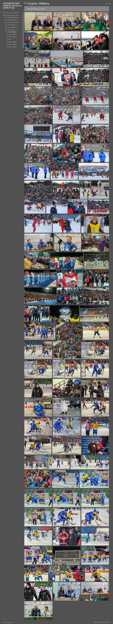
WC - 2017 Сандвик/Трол (11, 22)
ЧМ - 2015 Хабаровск (10, 27)
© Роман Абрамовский (7, 622)
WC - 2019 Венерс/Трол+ (11, 17)
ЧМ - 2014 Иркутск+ (10, 30)
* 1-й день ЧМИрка (11, 32)
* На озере (9, 39)
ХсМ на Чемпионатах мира (10, 15)
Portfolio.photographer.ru (105, 622)
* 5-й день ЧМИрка (11, 44)
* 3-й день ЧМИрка (11, 37)
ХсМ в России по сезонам (10, 13)
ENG (110, 3)
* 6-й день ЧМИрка (11, 47)
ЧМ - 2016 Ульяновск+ (11, 25)
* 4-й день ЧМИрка (11, 42)
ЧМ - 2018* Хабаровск (11, 20)
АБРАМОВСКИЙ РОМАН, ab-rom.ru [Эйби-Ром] (12, 5)
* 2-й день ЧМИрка (11, 34)
